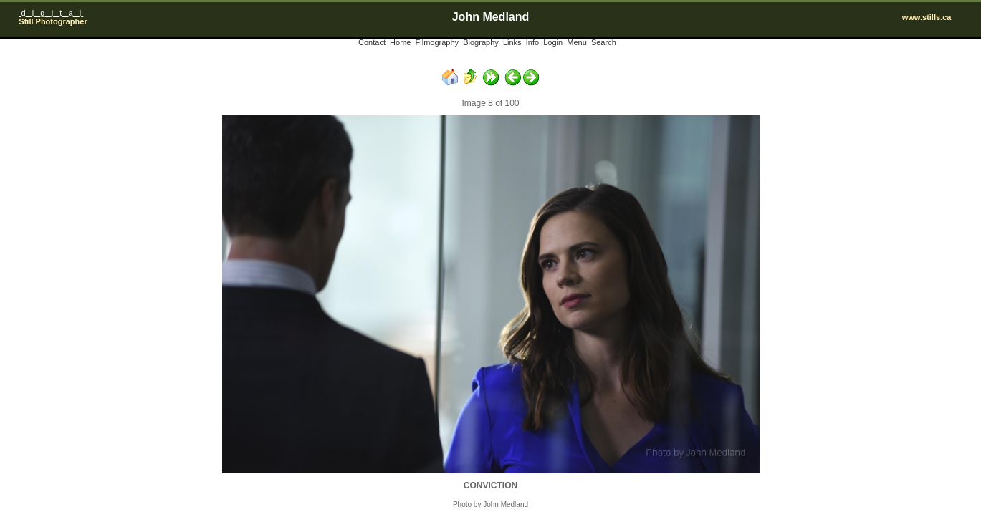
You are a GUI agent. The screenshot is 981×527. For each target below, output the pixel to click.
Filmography (437, 42)
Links (512, 42)
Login (553, 42)
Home (400, 42)
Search (603, 42)
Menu (577, 42)
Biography (481, 42)
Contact (372, 42)
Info (532, 42)
